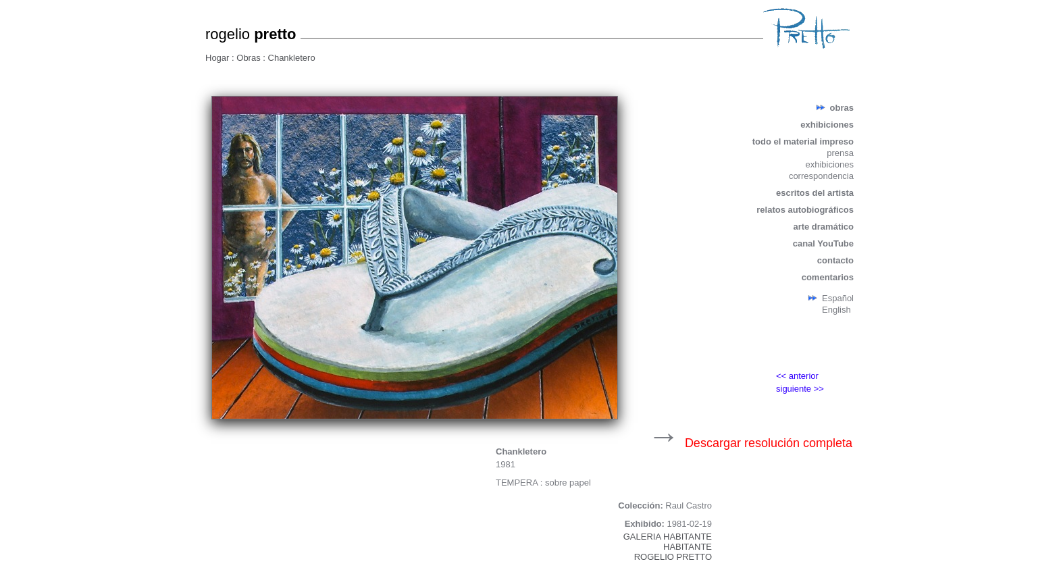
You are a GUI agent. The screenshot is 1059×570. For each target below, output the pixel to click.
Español (838, 298)
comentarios (828, 277)
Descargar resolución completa (768, 443)
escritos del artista (815, 193)
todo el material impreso (803, 141)
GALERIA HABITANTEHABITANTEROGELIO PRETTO (667, 547)
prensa (840, 153)
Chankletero (291, 58)
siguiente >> (800, 389)
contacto (835, 260)
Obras (249, 58)
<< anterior (797, 376)
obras (842, 108)
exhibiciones (827, 125)
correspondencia (821, 176)
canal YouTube (823, 243)
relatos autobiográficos (805, 210)
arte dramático (823, 227)
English (836, 310)
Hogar (218, 58)
